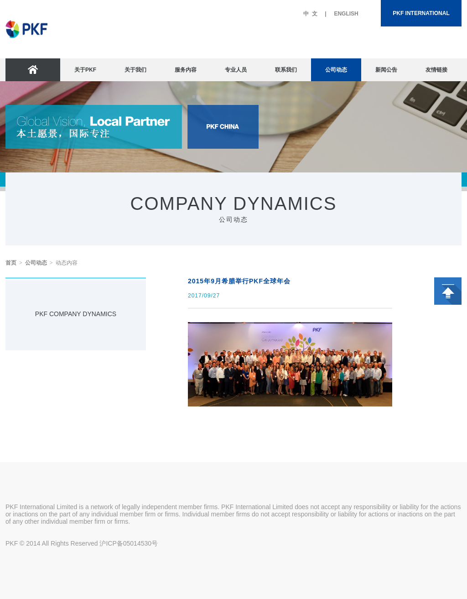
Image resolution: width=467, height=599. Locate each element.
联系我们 (286, 70)
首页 (10, 263)
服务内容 (186, 70)
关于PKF (85, 70)
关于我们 (135, 70)
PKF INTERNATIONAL (421, 13)
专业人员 (236, 70)
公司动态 (336, 70)
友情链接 (436, 70)
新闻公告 (386, 70)
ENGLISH (346, 13)
